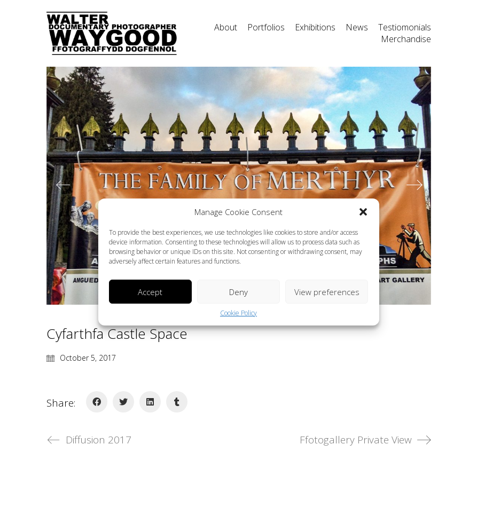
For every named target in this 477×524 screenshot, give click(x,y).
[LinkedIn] (150, 401)
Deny (238, 292)
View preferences (326, 292)
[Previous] (63, 185)
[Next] (414, 185)
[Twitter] (123, 401)
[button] (363, 212)
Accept (150, 292)
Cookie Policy (238, 313)
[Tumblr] (176, 401)
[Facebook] (96, 401)
